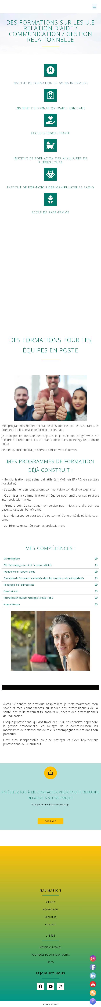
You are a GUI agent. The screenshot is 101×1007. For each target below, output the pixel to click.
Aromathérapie (12, 604)
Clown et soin (11, 591)
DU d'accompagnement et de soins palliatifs (28, 565)
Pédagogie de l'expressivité (19, 584)
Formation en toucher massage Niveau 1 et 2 (28, 597)
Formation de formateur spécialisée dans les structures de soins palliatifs (44, 578)
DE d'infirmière (12, 558)
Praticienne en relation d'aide (19, 571)
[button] (94, 6)
